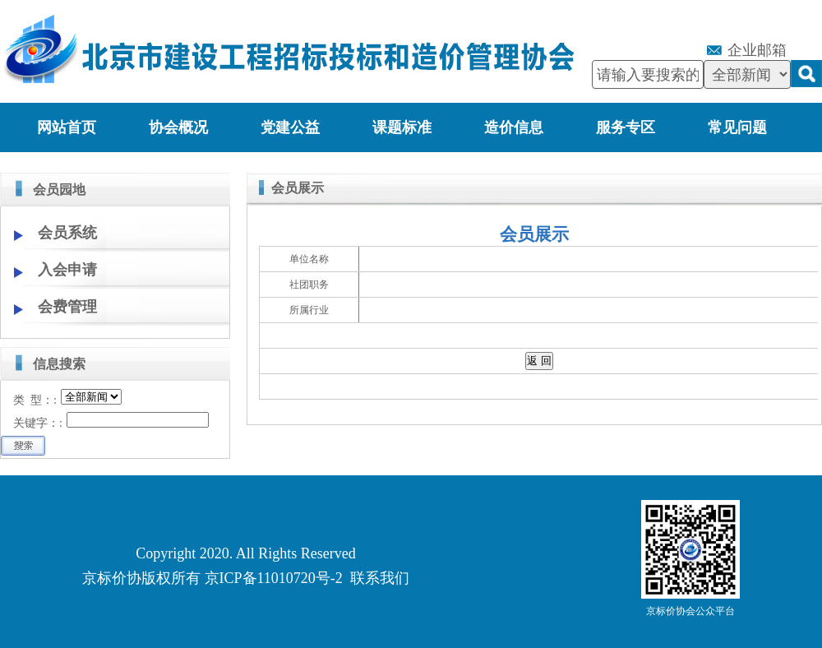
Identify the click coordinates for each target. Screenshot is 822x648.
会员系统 (67, 232)
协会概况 (178, 127)
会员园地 (59, 190)
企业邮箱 (757, 50)
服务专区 (625, 127)
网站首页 (66, 127)
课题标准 (402, 127)
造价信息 (513, 127)
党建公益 (290, 127)
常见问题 (737, 127)
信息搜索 (59, 364)
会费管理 (67, 307)
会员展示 (297, 188)
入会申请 (67, 270)
